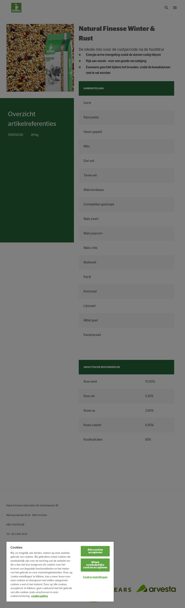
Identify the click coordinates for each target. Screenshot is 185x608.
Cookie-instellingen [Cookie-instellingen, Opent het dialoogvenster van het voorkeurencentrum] (95, 577)
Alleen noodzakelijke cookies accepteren (95, 565)
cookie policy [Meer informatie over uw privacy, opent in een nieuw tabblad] (39, 596)
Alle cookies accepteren (95, 551)
